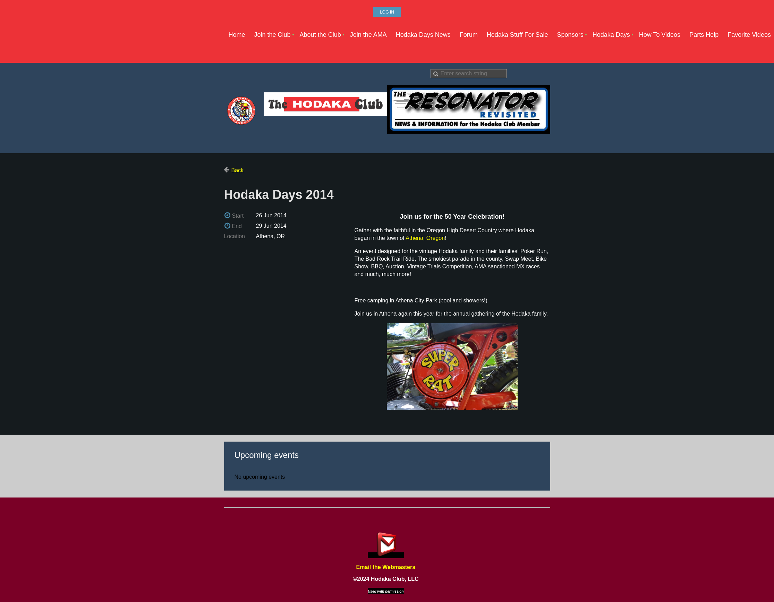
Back (237, 170)
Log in (387, 12)
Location (234, 236)
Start (238, 216)
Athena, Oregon (425, 238)
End (237, 226)
